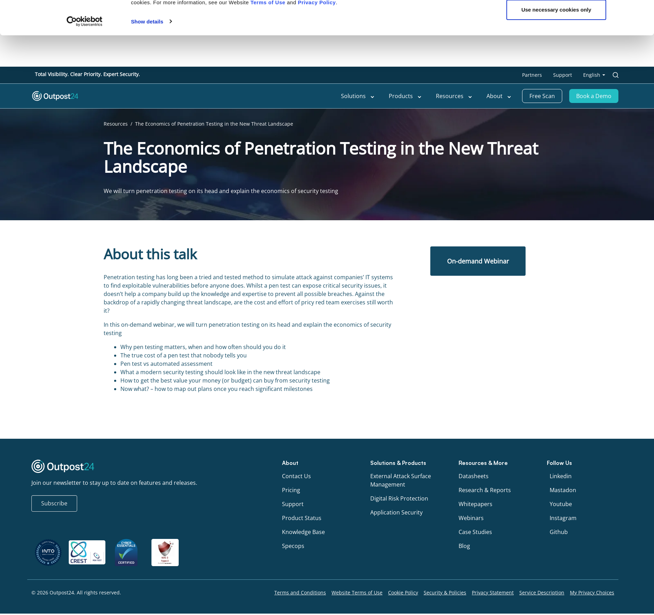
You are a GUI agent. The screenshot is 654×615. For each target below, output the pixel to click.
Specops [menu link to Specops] (293, 546)
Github (559, 532)
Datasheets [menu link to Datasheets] (474, 476)
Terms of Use (268, 98)
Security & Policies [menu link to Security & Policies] (445, 592)
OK (556, 82)
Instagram (563, 518)
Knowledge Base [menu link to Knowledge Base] (303, 532)
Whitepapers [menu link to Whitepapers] (475, 504)
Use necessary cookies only (556, 105)
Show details (147, 117)
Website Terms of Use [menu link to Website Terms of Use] (357, 592)
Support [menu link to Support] (293, 504)
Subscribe (54, 503)
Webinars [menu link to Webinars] (471, 518)
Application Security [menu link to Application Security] (396, 512)
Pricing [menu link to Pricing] (291, 490)
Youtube (561, 504)
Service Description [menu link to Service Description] (541, 592)
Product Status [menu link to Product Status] (301, 518)
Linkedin (561, 476)
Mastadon (563, 490)
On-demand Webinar (478, 261)
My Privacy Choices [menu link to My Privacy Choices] (592, 592)
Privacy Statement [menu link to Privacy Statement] (493, 592)
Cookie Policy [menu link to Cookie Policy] (403, 592)
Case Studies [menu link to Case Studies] (475, 532)
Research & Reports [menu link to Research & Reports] (485, 490)
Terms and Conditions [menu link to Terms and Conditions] (300, 592)
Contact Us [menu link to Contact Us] (296, 476)
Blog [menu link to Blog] (464, 546)
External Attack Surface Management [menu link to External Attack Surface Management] (400, 480)
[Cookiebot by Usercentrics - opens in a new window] (84, 117)
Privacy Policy (317, 98)
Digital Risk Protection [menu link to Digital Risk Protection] (399, 498)
